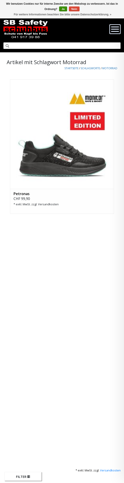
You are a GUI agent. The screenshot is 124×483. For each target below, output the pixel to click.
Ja (63, 9)
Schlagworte (90, 68)
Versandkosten (48, 204)
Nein (74, 9)
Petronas (22, 194)
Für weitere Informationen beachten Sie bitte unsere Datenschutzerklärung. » (62, 14)
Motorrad (109, 68)
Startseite (71, 68)
